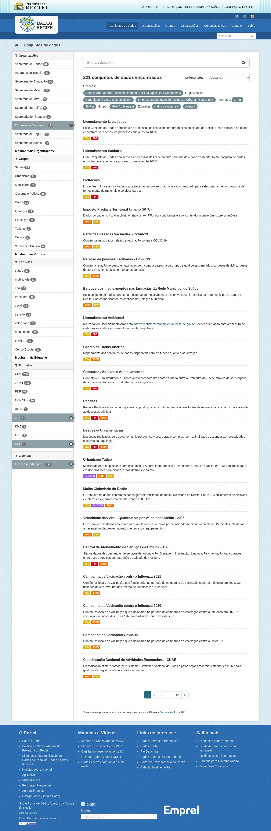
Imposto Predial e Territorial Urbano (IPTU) (117, 209)
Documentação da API (171, 712)
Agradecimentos (33, 790)
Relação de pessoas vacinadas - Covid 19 (116, 259)
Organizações (150, 25)
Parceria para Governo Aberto (219, 761)
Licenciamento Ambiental (103, 318)
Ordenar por (193, 77)
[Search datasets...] (160, 63)
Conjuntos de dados (123, 25)
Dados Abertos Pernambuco (158, 741)
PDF (95, 138)
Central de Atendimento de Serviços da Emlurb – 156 (125, 547)
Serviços (174, 6)
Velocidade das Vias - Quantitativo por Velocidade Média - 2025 (133, 518)
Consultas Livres (215, 25)
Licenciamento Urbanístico (105, 121)
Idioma (86, 810)
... (169, 695)
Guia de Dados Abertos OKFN (101, 756)
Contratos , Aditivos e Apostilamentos (113, 372)
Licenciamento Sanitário (102, 151)
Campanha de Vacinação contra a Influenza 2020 (122, 606)
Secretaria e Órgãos (202, 6)
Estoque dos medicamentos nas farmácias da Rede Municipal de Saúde (140, 288)
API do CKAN (28, 813)
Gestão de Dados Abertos (103, 347)
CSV (86, 138)
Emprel (181, 811)
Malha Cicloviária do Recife (105, 489)
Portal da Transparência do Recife (162, 762)
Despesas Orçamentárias (103, 430)
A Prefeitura (153, 6)
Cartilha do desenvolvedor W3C (102, 751)
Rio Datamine (149, 751)
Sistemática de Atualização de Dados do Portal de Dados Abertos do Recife (45, 760)
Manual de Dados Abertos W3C (102, 741)
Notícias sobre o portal (37, 769)
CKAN (88, 804)
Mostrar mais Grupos (30, 254)
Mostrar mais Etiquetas (31, 357)
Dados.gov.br (149, 746)
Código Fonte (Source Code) (41, 796)
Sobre (251, 25)
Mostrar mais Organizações (34, 151)
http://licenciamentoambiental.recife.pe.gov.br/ (165, 324)
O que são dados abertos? (216, 741)
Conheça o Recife (238, 6)
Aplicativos (29, 775)
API (151, 712)
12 (177, 695)
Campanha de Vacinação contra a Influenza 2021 (122, 576)
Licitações (91, 180)
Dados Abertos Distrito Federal (160, 756)
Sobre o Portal (31, 741)
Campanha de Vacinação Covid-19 (110, 635)
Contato (237, 25)
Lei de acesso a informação (217, 755)
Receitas (90, 401)
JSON (87, 221)
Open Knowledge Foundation (38, 818)
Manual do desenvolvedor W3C (102, 746)
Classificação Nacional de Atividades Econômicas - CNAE (129, 660)
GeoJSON (89, 476)
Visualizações (190, 25)
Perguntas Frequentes (37, 785)
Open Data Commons (213, 766)
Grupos (170, 25)
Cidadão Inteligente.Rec (156, 767)
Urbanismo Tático (97, 459)
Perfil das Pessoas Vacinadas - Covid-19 (115, 234)
